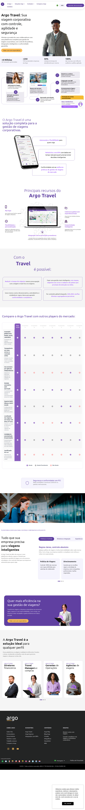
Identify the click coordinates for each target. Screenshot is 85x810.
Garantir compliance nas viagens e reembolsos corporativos (70, 738)
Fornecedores (11, 734)
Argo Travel (28, 731)
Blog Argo (47, 734)
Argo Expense (29, 734)
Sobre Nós (10, 731)
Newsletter (47, 741)
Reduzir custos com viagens (68, 732)
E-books (46, 736)
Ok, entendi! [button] (67, 803)
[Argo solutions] (2, 4)
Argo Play (47, 731)
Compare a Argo (11, 743)
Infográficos (47, 738)
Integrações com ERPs (31, 736)
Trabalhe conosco (12, 741)
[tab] (46, 539)
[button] (59, 581)
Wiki (45, 743)
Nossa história (11, 736)
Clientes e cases (11, 738)
